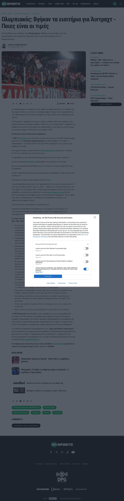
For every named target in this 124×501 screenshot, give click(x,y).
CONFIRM (48, 276)
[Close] (95, 218)
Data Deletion (51, 283)
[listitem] (62, 244)
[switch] (86, 248)
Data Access (62, 283)
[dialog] (62, 250)
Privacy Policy (73, 283)
